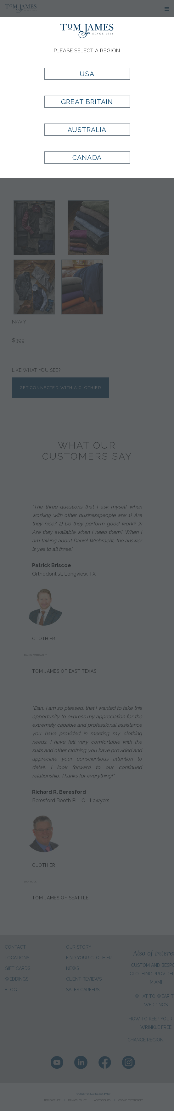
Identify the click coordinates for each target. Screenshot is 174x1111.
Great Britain (87, 102)
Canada (86, 157)
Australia (87, 130)
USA (87, 74)
